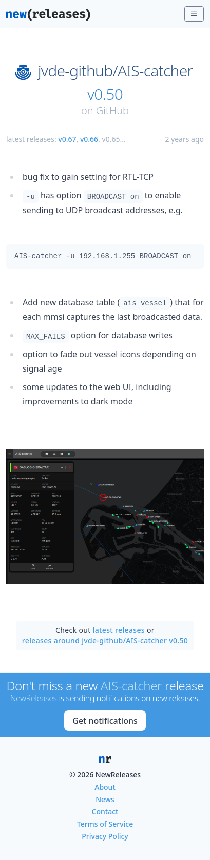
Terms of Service (105, 824)
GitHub (112, 110)
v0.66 (89, 139)
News (105, 799)
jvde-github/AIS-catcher (115, 70)
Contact (105, 811)
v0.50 (105, 94)
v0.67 (67, 139)
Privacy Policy (105, 836)
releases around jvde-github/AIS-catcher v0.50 (105, 640)
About (105, 787)
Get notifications (104, 720)
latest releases (119, 630)
